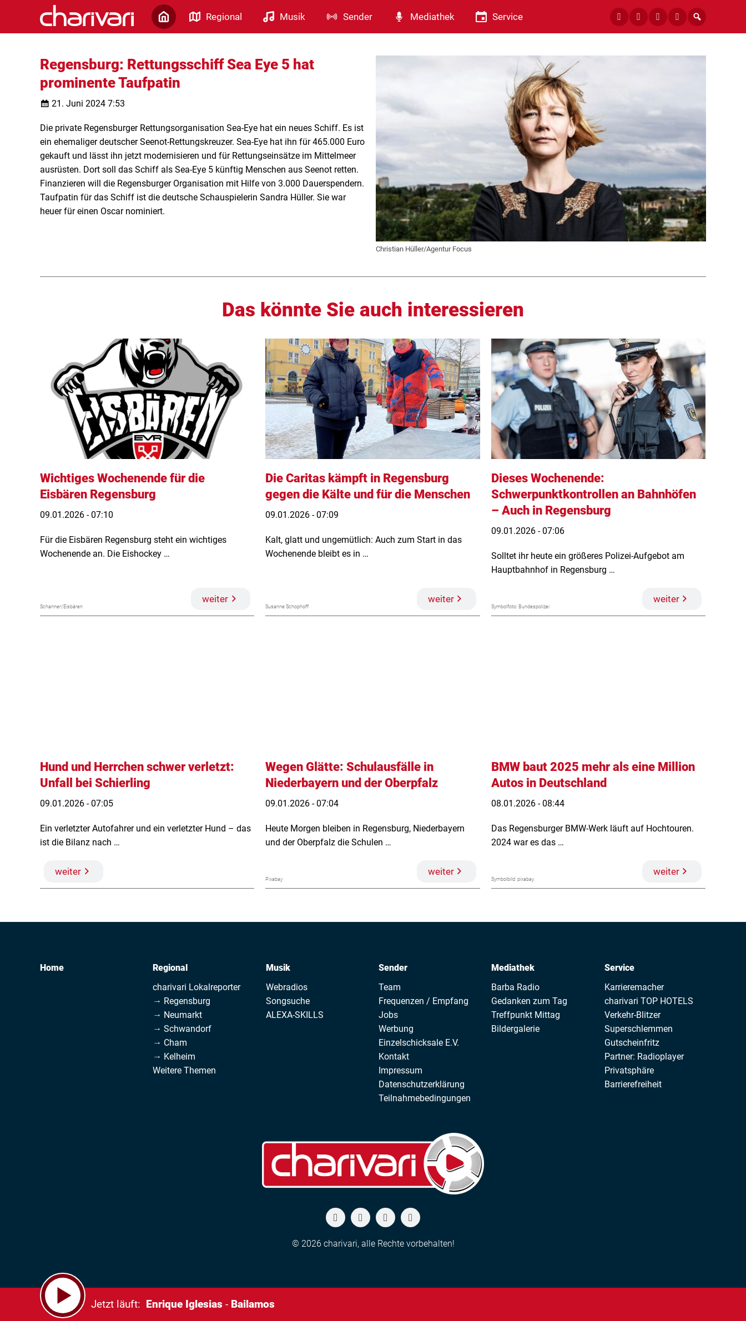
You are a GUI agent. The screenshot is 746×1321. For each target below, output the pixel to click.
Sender (393, 967)
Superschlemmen (638, 1028)
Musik (278, 967)
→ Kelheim (174, 1056)
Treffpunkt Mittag (525, 1015)
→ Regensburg (181, 1001)
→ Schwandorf (182, 1028)
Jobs (388, 1015)
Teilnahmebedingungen (425, 1098)
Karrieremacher (634, 987)
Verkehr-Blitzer (632, 1015)
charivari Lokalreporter (196, 987)
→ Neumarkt (177, 1015)
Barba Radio (515, 987)
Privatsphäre (629, 1070)
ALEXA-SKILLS (295, 1015)
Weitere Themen (184, 1070)
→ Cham (170, 1042)
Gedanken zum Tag (529, 1001)
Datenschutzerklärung (422, 1084)
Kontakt (394, 1056)
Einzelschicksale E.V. (419, 1042)
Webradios (287, 987)
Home (52, 967)
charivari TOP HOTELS (648, 1001)
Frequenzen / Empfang (423, 1001)
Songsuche (288, 1001)
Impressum (400, 1070)
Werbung (396, 1028)
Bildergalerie (515, 1028)
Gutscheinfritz (631, 1042)
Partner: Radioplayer (644, 1056)
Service (619, 967)
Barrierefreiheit (633, 1084)
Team (390, 987)
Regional (170, 967)
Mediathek (513, 967)
